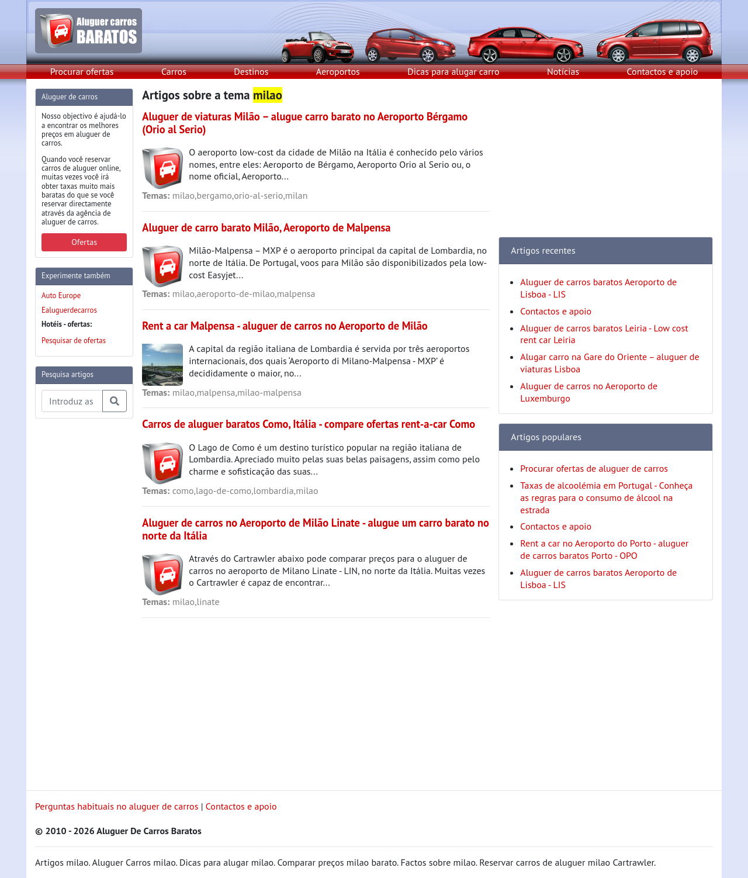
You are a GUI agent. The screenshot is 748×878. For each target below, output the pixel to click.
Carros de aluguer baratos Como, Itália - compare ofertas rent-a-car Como (308, 424)
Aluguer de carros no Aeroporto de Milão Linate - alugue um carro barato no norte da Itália (315, 529)
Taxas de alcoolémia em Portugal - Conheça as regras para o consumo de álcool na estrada (606, 497)
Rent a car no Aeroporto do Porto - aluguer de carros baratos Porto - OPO (604, 549)
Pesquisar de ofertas (73, 340)
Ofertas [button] (84, 242)
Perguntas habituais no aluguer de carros (116, 806)
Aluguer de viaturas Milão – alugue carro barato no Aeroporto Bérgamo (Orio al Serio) (305, 122)
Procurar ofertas (82, 71)
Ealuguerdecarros (69, 310)
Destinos (251, 71)
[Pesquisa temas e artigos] (72, 401)
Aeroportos (338, 71)
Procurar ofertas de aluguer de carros (594, 468)
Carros (173, 71)
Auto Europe (61, 295)
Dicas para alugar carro (453, 71)
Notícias (563, 71)
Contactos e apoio (662, 71)
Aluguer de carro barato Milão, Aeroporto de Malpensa (266, 227)
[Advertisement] (82, 603)
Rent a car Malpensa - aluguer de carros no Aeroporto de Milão (284, 326)
